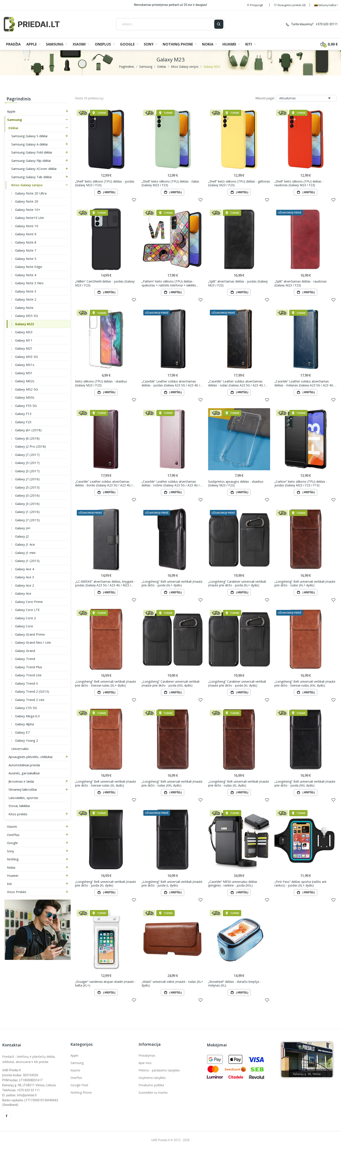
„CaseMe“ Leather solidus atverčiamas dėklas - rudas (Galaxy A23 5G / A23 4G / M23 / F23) (236, 383)
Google (12, 843)
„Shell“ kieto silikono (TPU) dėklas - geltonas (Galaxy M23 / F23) (239, 183)
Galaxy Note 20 (26, 201)
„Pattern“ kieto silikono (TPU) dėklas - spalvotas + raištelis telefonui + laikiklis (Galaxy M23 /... (169, 283)
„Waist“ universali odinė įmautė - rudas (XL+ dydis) (172, 983)
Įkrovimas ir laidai (21, 781)
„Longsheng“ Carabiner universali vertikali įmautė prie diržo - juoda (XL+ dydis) (237, 583)
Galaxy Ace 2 (24, 585)
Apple (11, 111)
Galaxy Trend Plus (28, 667)
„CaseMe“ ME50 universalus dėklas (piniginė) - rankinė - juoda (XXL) (232, 883)
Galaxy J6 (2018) (27, 438)
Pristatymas (147, 1055)
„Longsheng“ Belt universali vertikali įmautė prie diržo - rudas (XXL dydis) (172, 783)
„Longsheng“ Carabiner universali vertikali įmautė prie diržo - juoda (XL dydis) (237, 683)
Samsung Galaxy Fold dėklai (31, 152)
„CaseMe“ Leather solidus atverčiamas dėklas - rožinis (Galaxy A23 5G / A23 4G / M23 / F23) (171, 483)
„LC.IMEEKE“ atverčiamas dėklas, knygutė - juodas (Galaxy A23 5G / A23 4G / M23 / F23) (105, 583)
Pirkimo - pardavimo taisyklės (159, 1070)
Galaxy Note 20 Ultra (31, 193)
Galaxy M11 (24, 340)
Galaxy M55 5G (26, 315)
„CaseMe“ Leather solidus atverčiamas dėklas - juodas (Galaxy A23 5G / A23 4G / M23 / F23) (171, 383)
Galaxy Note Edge (28, 266)
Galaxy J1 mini (25, 552)
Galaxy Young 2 (26, 740)
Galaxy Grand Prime (30, 634)
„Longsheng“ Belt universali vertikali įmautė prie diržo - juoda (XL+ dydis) (172, 583)
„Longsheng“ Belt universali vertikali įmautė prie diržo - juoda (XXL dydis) (304, 783)
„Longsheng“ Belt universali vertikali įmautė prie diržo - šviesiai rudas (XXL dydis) (304, 683)
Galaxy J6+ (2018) (28, 430)
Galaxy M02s (24, 381)
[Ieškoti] (165, 24)
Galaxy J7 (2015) (27, 520)
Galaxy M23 (24, 324)
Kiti (9, 884)
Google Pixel (79, 1085)
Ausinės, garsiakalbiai (24, 773)
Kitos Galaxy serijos (27, 185)
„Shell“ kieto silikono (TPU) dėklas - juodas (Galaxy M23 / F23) (104, 183)
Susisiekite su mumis (153, 1092)
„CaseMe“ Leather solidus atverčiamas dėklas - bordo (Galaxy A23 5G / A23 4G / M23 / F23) (103, 483)
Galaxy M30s (24, 397)
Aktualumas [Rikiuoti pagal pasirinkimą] (306, 98)
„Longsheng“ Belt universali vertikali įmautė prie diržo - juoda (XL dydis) (105, 883)
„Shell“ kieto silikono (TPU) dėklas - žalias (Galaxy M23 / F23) (170, 183)
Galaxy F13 (23, 413)
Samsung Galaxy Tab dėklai (31, 177)
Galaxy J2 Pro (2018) (30, 446)
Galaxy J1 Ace (25, 544)
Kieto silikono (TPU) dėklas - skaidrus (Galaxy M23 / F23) (101, 383)
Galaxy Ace (23, 593)
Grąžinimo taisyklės (152, 1078)
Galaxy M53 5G (26, 356)
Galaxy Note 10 (26, 226)
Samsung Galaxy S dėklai (29, 136)
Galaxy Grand (25, 650)
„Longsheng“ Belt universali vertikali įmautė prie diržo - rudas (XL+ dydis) (304, 583)
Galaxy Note (24, 307)
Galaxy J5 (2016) (27, 495)
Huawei (12, 875)
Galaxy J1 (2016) (27, 511)
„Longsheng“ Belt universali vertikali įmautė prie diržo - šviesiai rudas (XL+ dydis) (105, 683)
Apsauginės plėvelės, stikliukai (30, 757)
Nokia (11, 867)
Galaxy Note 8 (25, 242)
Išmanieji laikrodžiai (22, 789)
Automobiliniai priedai (24, 765)
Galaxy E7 (22, 732)
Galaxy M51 (24, 373)
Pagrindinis (19, 99)
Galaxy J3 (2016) (27, 503)
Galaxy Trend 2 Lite (29, 699)
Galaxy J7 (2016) (27, 479)
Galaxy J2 (22, 536)
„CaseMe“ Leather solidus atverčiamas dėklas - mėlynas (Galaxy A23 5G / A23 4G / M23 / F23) (304, 383)
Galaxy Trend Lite (28, 675)
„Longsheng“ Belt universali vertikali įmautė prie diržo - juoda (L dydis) (172, 883)
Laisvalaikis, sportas (23, 797)
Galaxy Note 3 (25, 291)
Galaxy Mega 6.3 (27, 716)
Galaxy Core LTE (27, 609)
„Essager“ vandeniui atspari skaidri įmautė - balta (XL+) (105, 983)
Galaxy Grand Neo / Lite (33, 642)
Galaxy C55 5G (26, 708)
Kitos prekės (17, 814)
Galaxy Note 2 (25, 299)
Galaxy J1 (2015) (27, 560)
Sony (10, 851)
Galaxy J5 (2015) (27, 487)
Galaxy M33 (24, 332)
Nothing (13, 859)
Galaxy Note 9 (25, 234)
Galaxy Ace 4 (24, 569)
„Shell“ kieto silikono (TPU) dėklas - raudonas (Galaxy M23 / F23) (298, 183)
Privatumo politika (151, 1085)
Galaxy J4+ (23, 528)
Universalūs (20, 748)
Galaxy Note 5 (25, 258)
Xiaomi (12, 826)
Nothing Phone (81, 1092)
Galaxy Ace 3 (24, 577)
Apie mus (145, 1063)
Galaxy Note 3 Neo (29, 283)
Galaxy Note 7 (25, 250)
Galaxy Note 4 (25, 275)
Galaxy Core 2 (25, 618)
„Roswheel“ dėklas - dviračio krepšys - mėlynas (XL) (234, 983)
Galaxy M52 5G (26, 389)
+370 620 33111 (327, 24)
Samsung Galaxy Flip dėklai (31, 160)
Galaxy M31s (24, 364)
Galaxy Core (24, 626)
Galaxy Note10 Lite (29, 217)
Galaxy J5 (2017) (27, 462)
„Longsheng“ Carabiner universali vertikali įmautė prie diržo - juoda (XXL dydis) (170, 683)
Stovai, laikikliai (19, 806)
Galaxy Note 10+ (27, 209)
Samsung (14, 119)
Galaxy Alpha (24, 724)
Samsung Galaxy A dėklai (29, 144)
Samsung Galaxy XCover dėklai (34, 168)
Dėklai (13, 128)
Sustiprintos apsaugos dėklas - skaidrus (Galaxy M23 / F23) (235, 483)
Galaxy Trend (25, 659)
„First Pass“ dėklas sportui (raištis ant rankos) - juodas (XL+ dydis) (300, 883)
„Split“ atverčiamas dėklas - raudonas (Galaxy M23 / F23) (300, 283)
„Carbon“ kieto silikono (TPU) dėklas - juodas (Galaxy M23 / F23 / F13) (300, 483)
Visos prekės (16, 892)
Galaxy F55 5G (26, 405)
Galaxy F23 (23, 422)
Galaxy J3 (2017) (27, 471)
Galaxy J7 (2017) (27, 454)
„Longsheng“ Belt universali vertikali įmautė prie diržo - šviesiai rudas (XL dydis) (105, 783)
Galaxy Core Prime (29, 601)
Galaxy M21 (24, 348)
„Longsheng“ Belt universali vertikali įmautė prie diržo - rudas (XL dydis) (238, 783)
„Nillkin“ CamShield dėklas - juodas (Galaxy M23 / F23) (105, 283)
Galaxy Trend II (26, 683)
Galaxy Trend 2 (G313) (32, 691)
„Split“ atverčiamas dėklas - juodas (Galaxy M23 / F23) (238, 283)
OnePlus (13, 835)
